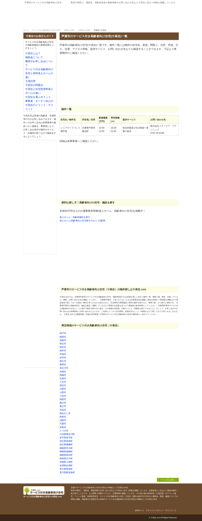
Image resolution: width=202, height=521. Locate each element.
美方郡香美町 (66, 469)
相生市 (63, 361)
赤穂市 (63, 371)
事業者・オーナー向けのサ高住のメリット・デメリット (39, 105)
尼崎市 (63, 340)
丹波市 (63, 410)
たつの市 (64, 430)
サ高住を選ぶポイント (38, 97)
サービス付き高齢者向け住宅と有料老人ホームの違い (39, 73)
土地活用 (30, 81)
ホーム (26, 30)
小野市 (63, 392)
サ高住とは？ (120, 23)
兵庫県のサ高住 (84, 30)
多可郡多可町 (66, 437)
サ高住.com (155, 518)
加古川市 (64, 368)
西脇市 (63, 375)
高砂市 (63, 385)
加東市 (63, 427)
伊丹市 (63, 357)
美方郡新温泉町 (67, 472)
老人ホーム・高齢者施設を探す (75, 217)
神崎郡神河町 (66, 455)
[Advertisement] (87, 80)
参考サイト (139, 510)
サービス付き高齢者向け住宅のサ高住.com (62, 14)
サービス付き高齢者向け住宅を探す (73, 23)
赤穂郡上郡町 (66, 462)
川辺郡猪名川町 (67, 434)
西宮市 (63, 347)
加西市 (63, 399)
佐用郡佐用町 (66, 465)
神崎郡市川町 (66, 448)
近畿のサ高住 (69, 30)
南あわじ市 (65, 413)
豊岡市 (63, 364)
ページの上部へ (167, 480)
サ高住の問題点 (34, 85)
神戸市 (63, 333)
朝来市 (63, 416)
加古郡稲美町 (66, 441)
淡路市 (63, 420)
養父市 (63, 406)
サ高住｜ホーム (34, 23)
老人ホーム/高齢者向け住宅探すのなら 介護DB (82, 220)
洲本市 (63, 350)
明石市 (63, 343)
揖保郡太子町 (66, 458)
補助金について (159, 23)
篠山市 (63, 403)
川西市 (63, 389)
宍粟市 (63, 423)
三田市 (63, 396)
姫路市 (63, 337)
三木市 (63, 382)
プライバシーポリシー (155, 510)
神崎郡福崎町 (66, 451)
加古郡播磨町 (66, 444)
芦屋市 (63, 354)
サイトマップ (170, 510)
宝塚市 (63, 378)
